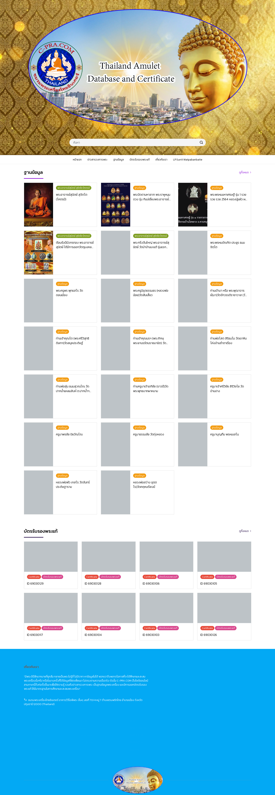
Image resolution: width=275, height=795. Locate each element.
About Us (163, 701)
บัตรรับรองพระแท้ (118, 694)
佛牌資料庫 (214, 686)
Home (161, 672)
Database (163, 686)
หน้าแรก (112, 672)
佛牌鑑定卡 (214, 694)
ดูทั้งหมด (244, 172)
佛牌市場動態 (215, 679)
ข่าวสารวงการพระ (118, 679)
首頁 (210, 672)
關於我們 (212, 701)
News (161, 679)
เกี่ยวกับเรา (114, 701)
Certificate (164, 694)
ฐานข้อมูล (113, 686)
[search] (201, 142)
